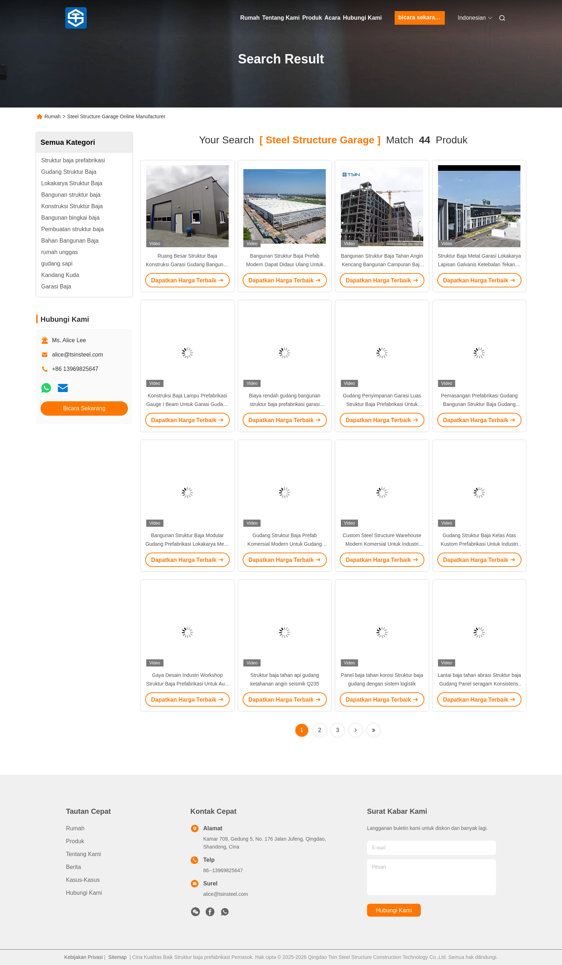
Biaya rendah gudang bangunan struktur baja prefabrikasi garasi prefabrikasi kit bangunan (284, 404)
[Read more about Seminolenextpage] (355, 730)
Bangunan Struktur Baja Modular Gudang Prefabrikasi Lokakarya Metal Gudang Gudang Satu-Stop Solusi (187, 543)
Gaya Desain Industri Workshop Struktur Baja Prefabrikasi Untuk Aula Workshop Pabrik (187, 683)
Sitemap (117, 957)
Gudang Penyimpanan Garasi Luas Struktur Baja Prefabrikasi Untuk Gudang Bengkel (382, 404)
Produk (312, 18)
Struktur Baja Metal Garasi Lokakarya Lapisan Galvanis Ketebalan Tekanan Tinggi (479, 264)
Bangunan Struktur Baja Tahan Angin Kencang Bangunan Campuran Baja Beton (382, 264)
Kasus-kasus (83, 880)
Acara (332, 18)
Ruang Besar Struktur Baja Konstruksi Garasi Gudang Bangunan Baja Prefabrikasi (187, 264)
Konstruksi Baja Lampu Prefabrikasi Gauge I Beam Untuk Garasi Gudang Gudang (187, 404)
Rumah (249, 18)
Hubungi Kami (362, 18)
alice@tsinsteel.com (77, 355)
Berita (73, 867)
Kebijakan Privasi (83, 957)
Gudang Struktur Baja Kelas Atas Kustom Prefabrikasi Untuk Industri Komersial (479, 543)
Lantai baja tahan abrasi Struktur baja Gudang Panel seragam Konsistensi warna (479, 683)
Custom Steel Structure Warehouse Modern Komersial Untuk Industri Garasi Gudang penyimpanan (382, 543)
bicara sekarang (420, 17)
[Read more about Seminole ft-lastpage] (373, 730)
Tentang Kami (281, 18)
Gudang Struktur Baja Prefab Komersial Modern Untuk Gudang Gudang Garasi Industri (284, 543)
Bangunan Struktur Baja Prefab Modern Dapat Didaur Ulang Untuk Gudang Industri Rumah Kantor (284, 264)
